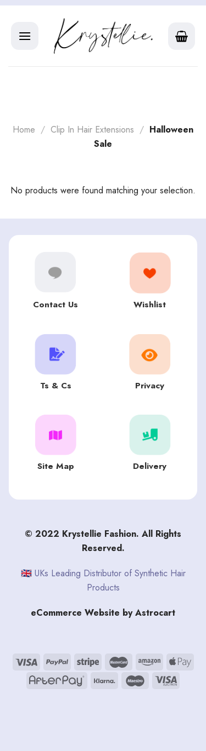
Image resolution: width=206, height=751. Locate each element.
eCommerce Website (75, 612)
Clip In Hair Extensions (92, 129)
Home (24, 129)
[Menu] (24, 35)
